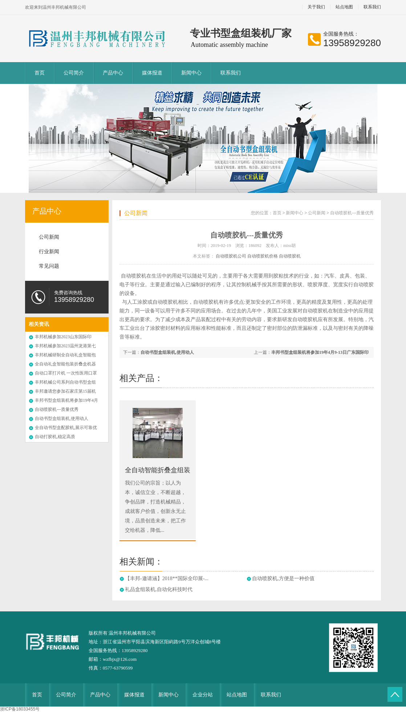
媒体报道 (152, 73)
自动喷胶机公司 (231, 256)
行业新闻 (49, 251)
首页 (39, 73)
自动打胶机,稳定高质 (55, 436)
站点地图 (344, 7)
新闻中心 (191, 73)
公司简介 (74, 73)
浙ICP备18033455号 (20, 709)
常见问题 (49, 266)
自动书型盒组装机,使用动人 (61, 418)
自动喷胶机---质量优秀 (56, 409)
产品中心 (113, 73)
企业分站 (202, 694)
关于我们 (316, 7)
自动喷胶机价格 (262, 256)
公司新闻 (49, 237)
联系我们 (372, 7)
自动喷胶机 (290, 256)
